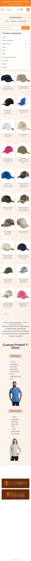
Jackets (14, 54)
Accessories (14, 60)
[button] (28, 9)
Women (14, 47)
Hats (11, 379)
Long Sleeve (14, 364)
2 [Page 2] (6, 314)
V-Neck (13, 429)
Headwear (13, 21)
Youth (14, 50)
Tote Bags (14, 67)
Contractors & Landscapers (14, 57)
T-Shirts (14, 37)
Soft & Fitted (15, 434)
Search (25, 28)
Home (6, 21)
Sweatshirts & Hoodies (14, 40)
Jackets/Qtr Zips (15, 376)
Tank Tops (13, 367)
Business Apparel (14, 44)
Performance (14, 372)
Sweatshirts (14, 369)
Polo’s (12, 374)
